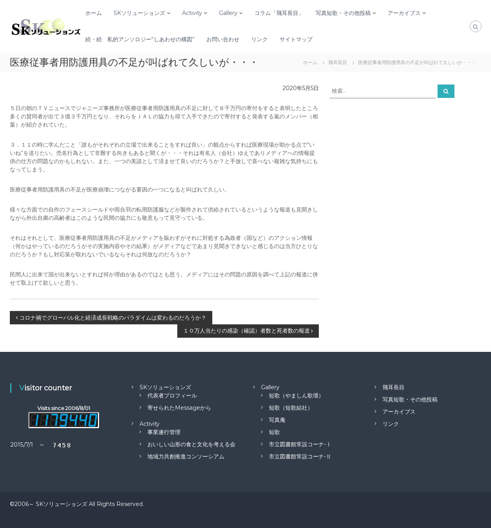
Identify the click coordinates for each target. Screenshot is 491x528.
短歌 (274, 432)
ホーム (93, 13)
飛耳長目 (394, 387)
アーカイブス (404, 13)
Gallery (228, 13)
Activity (192, 13)
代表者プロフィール (172, 395)
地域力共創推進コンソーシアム (185, 456)
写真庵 (277, 419)
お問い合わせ (222, 39)
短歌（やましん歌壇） (296, 395)
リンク (259, 39)
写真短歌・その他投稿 (343, 13)
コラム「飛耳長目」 (279, 13)
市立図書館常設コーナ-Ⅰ (300, 444)
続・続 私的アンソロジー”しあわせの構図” (140, 39)
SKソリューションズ (139, 13)
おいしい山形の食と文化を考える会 (191, 444)
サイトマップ (296, 39)
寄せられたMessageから (179, 407)
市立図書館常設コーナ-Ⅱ (300, 456)
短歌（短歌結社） (291, 407)
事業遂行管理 (163, 432)
